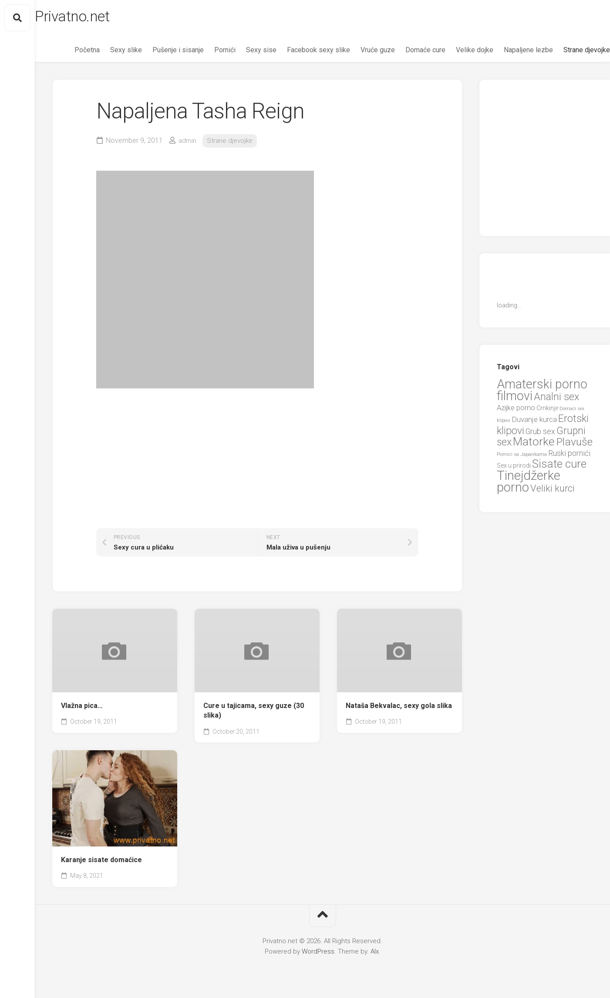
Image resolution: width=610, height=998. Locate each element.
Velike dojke (457, 52)
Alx (375, 954)
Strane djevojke (569, 52)
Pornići (207, 52)
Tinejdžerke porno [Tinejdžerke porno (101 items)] (528, 484)
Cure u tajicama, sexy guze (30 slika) (253, 713)
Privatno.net (92, 18)
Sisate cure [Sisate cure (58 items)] (559, 466)
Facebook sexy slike (301, 52)
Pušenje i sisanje (160, 52)
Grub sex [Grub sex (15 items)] (540, 433)
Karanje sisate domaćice (101, 862)
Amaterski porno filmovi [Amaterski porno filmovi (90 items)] (542, 392)
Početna (69, 52)
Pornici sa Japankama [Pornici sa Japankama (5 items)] (522, 457)
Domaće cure (408, 52)
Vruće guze (360, 52)
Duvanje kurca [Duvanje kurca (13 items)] (534, 422)
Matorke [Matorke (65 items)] (534, 444)
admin (188, 143)
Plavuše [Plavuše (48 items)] (574, 444)
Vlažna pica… (82, 708)
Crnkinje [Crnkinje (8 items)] (547, 410)
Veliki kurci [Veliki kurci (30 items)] (552, 491)
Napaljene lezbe (511, 52)
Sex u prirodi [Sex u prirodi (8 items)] (514, 468)
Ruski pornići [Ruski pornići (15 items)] (569, 455)
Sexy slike (109, 52)
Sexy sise (244, 52)
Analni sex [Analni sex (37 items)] (556, 399)
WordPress (318, 954)
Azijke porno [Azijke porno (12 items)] (516, 410)
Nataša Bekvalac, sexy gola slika (399, 708)
